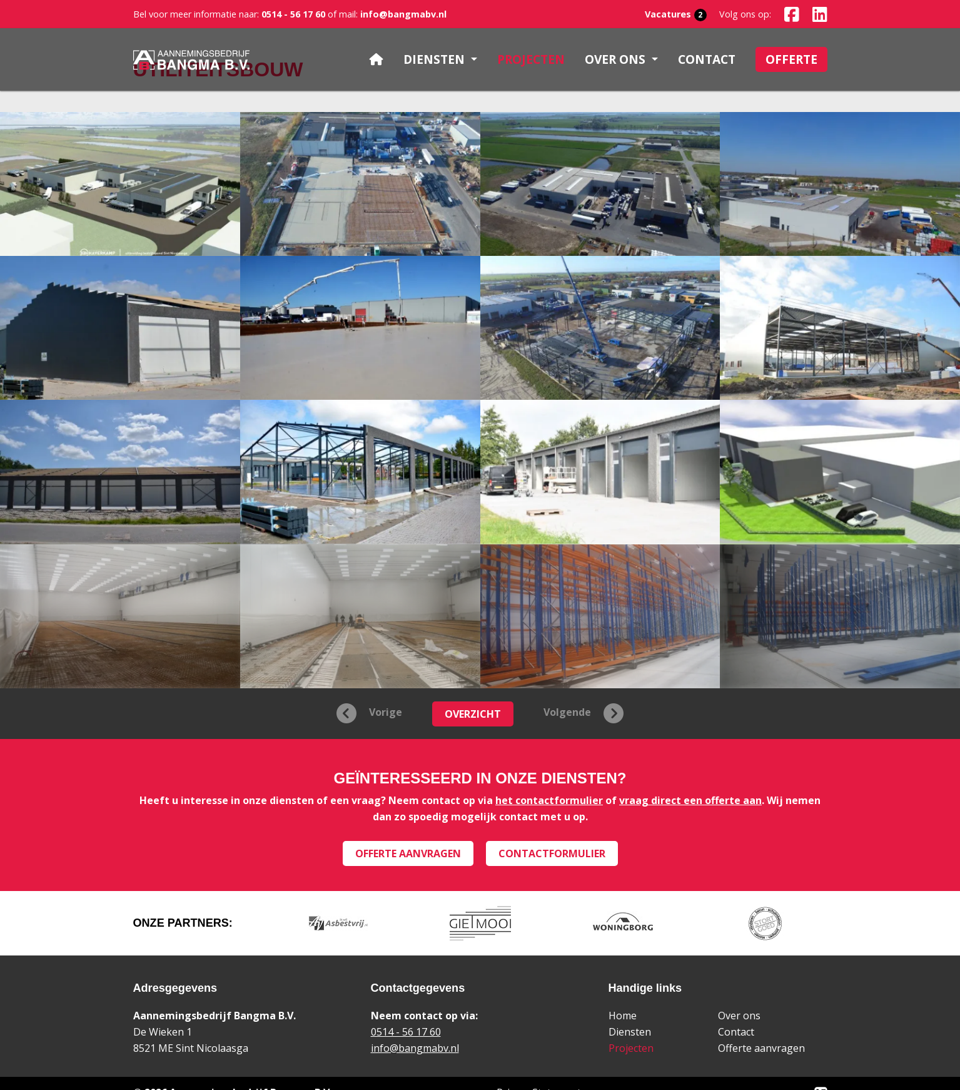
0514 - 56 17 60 (292, 14)
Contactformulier (551, 853)
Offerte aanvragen (408, 853)
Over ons (739, 1015)
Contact (736, 1032)
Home (623, 1015)
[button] (440, 59)
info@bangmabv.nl (403, 14)
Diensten (630, 1032)
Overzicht (473, 714)
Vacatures (676, 14)
